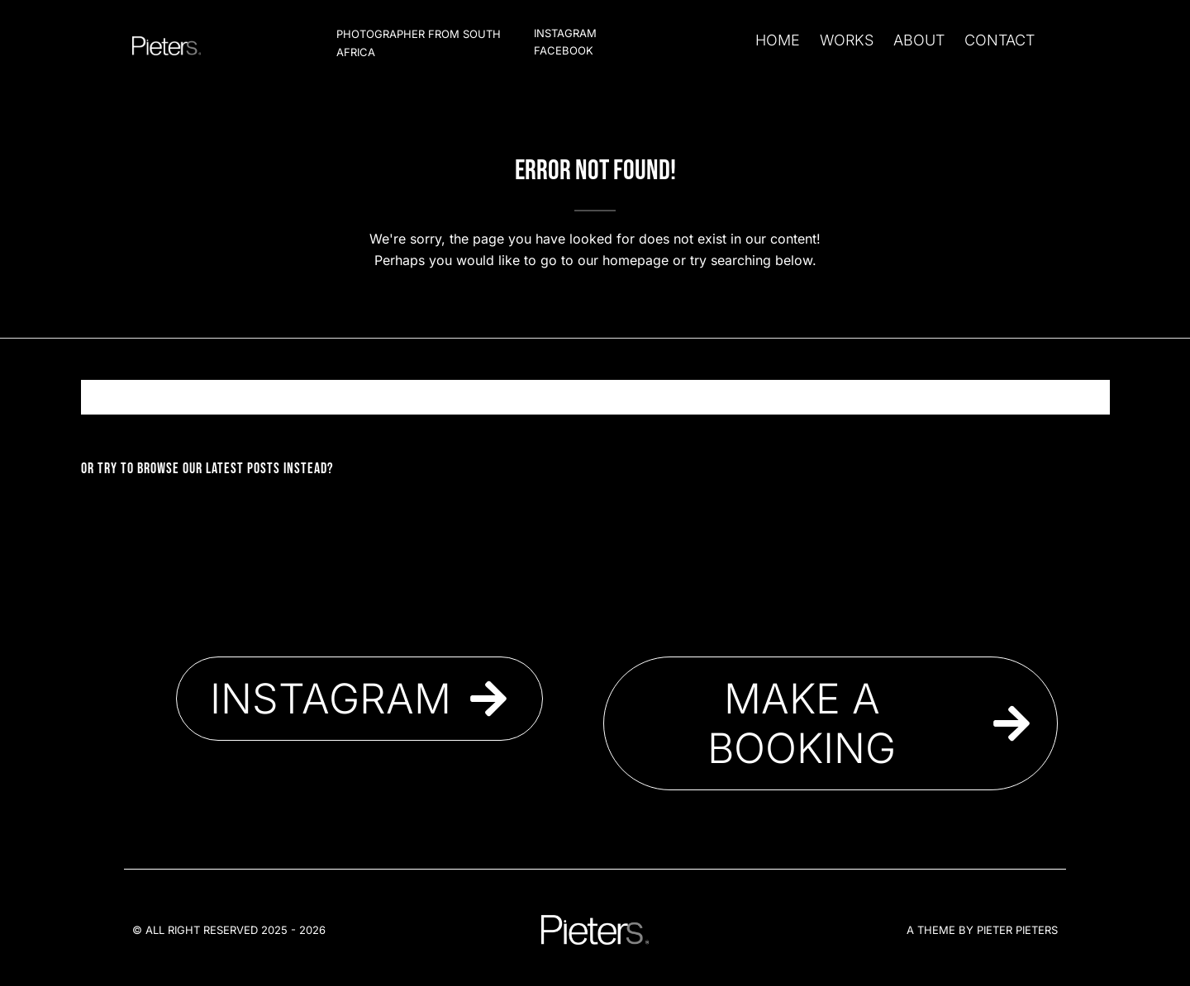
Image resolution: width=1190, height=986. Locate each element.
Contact (999, 40)
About (919, 40)
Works (846, 40)
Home (777, 40)
